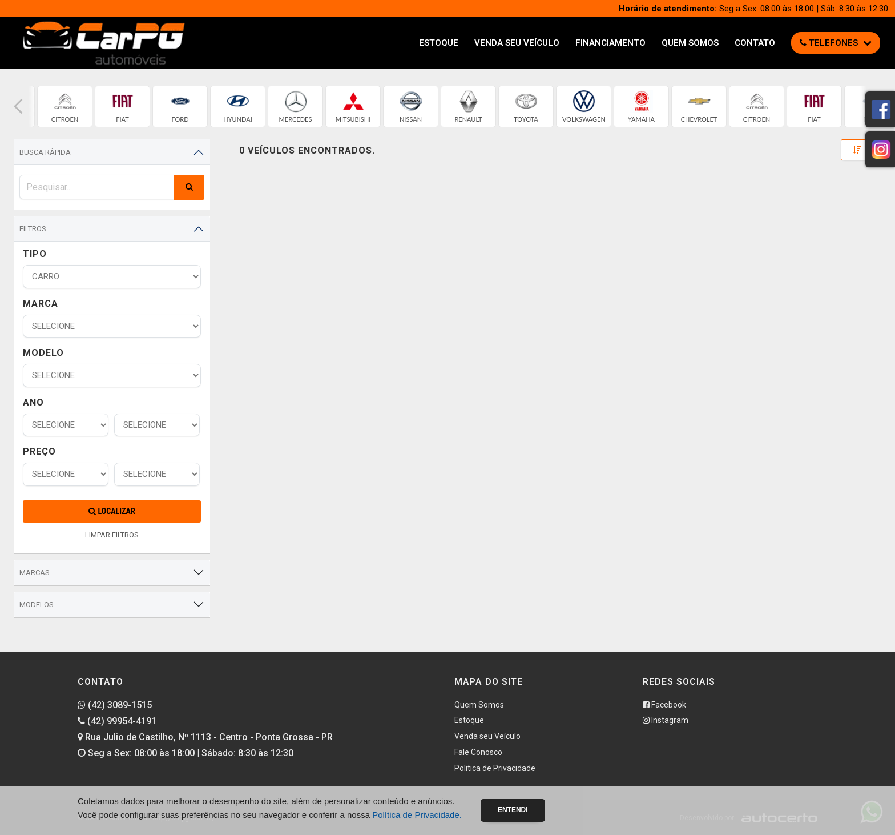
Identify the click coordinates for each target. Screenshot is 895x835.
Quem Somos (690, 43)
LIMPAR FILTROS (112, 535)
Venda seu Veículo (516, 43)
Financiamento (610, 43)
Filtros (32, 228)
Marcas (34, 572)
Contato (755, 43)
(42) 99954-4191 (117, 721)
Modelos (36, 604)
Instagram (665, 720)
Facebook (664, 704)
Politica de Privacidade (494, 768)
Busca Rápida (45, 152)
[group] (64, 106)
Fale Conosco (478, 752)
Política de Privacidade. (417, 815)
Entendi (513, 810)
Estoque (438, 43)
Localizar (111, 511)
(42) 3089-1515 (115, 705)
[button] (18, 106)
